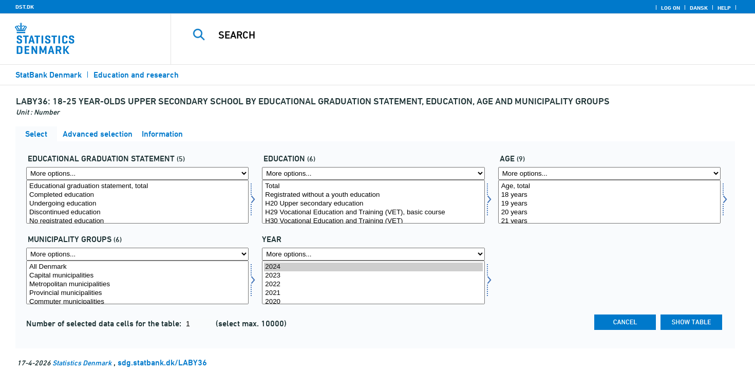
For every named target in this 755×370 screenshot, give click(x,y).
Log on (670, 7)
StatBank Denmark (48, 75)
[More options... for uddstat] (137, 173)
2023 (373, 275)
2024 (373, 267)
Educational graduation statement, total (137, 186)
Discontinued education (137, 212)
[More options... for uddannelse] (373, 173)
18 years (609, 195)
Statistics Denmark (81, 362)
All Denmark (137, 267)
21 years (609, 221)
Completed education (137, 195)
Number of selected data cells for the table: (104, 323)
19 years (609, 203)
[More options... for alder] (609, 173)
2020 (373, 302)
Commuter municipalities (137, 302)
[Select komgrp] (137, 282)
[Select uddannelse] (373, 202)
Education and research (136, 75)
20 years (609, 212)
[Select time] (373, 282)
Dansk (699, 7)
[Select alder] (609, 202)
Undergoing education (137, 203)
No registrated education (137, 221)
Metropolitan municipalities (137, 284)
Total (373, 186)
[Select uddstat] (137, 202)
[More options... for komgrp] (137, 254)
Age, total (609, 186)
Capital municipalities (137, 275)
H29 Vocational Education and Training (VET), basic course (373, 212)
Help (724, 7)
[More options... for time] (373, 254)
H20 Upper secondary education (373, 203)
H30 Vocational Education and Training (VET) (373, 221)
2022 (373, 284)
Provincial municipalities (137, 293)
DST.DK (24, 6)
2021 (373, 293)
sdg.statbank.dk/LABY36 (162, 362)
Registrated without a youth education (373, 195)
